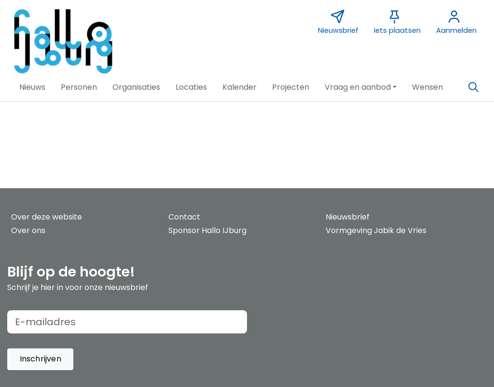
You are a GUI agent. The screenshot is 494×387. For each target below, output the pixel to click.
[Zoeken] (473, 87)
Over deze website (46, 216)
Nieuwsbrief (348, 216)
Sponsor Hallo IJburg (207, 230)
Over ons (28, 230)
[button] (32, 87)
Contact (184, 216)
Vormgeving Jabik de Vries (376, 230)
